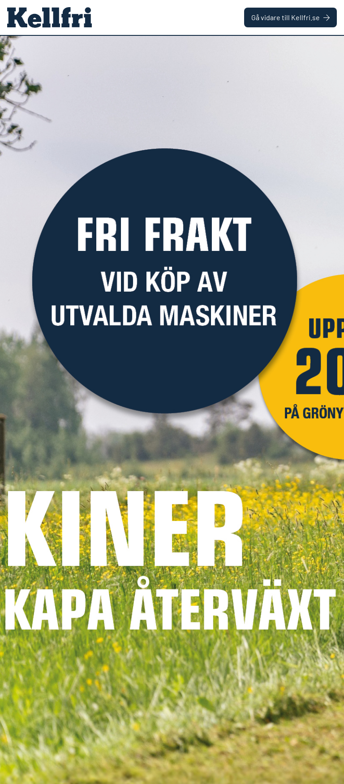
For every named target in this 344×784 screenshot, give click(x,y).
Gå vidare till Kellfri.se (290, 17)
